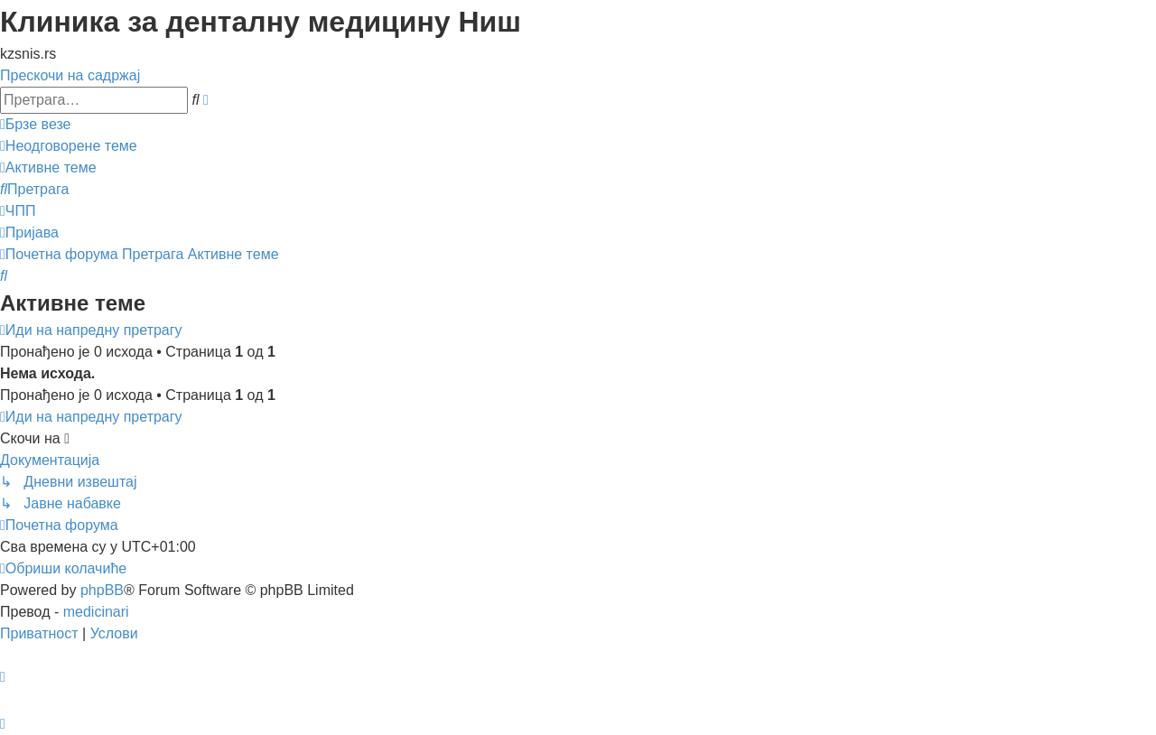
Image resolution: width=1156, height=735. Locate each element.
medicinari (96, 611)
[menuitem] (68, 146)
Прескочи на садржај (70, 75)
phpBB (102, 590)
